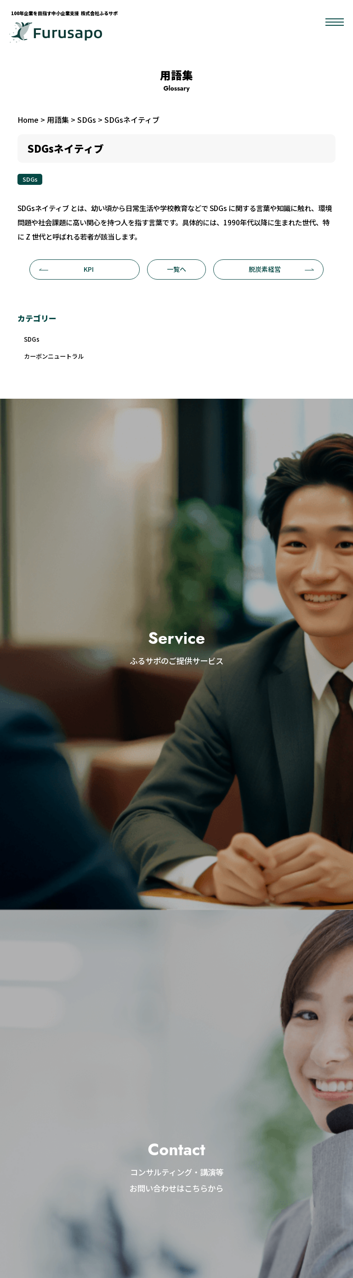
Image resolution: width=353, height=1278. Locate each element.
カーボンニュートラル (58, 358)
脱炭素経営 (281, 269)
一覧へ (176, 269)
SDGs (30, 179)
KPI (66, 269)
